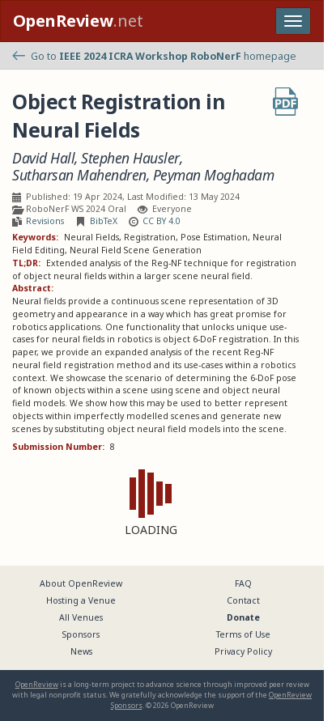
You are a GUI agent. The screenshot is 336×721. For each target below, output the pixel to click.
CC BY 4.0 (161, 221)
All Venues (81, 617)
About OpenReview (81, 583)
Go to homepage (154, 56)
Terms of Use (243, 634)
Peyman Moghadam (213, 175)
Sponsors (81, 634)
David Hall (43, 158)
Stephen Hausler (130, 158)
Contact (243, 600)
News (81, 651)
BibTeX (103, 221)
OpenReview (36, 684)
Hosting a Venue (81, 600)
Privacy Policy (243, 651)
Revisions (45, 221)
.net (78, 21)
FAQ (243, 583)
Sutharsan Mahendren (79, 175)
